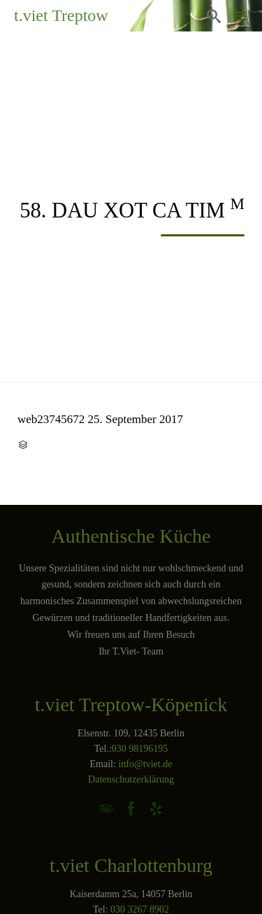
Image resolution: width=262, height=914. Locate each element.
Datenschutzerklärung (131, 779)
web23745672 (51, 419)
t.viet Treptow (61, 15)
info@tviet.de (145, 764)
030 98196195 (140, 748)
